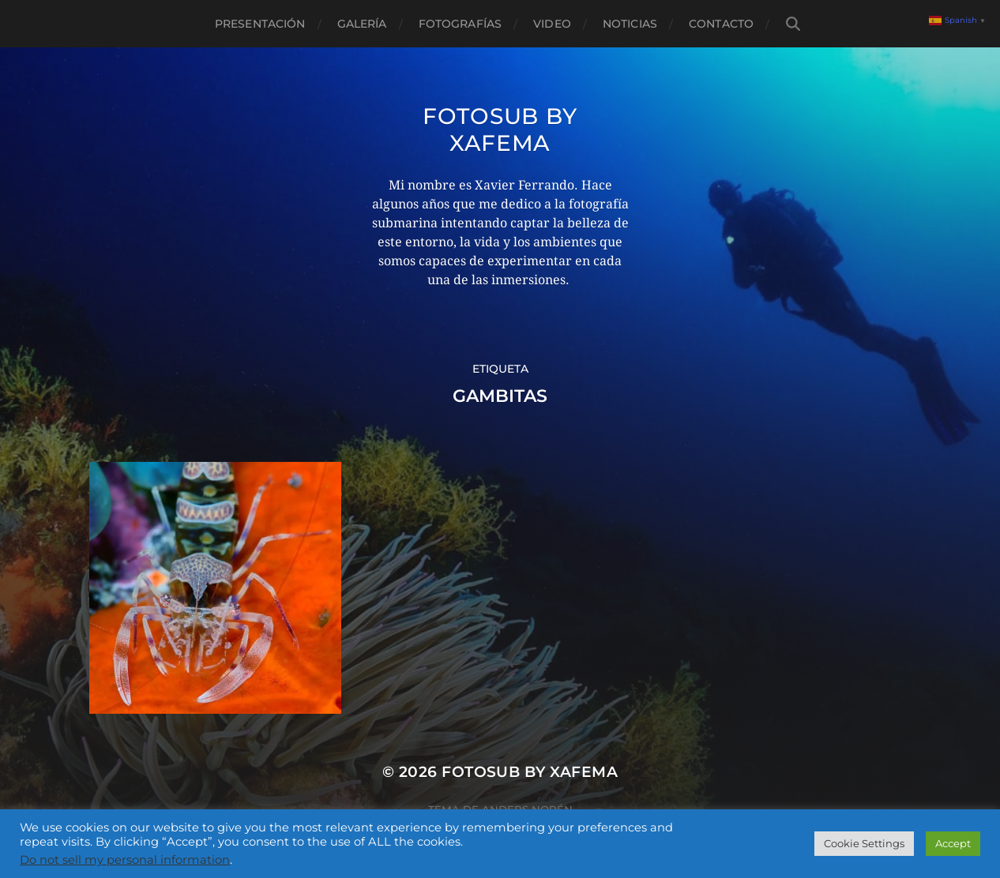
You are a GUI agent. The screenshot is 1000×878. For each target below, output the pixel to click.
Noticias (630, 24)
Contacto (721, 24)
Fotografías (460, 24)
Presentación (260, 24)
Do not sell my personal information (125, 860)
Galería (362, 24)
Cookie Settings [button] (864, 843)
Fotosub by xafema (500, 129)
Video (552, 24)
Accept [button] (953, 843)
